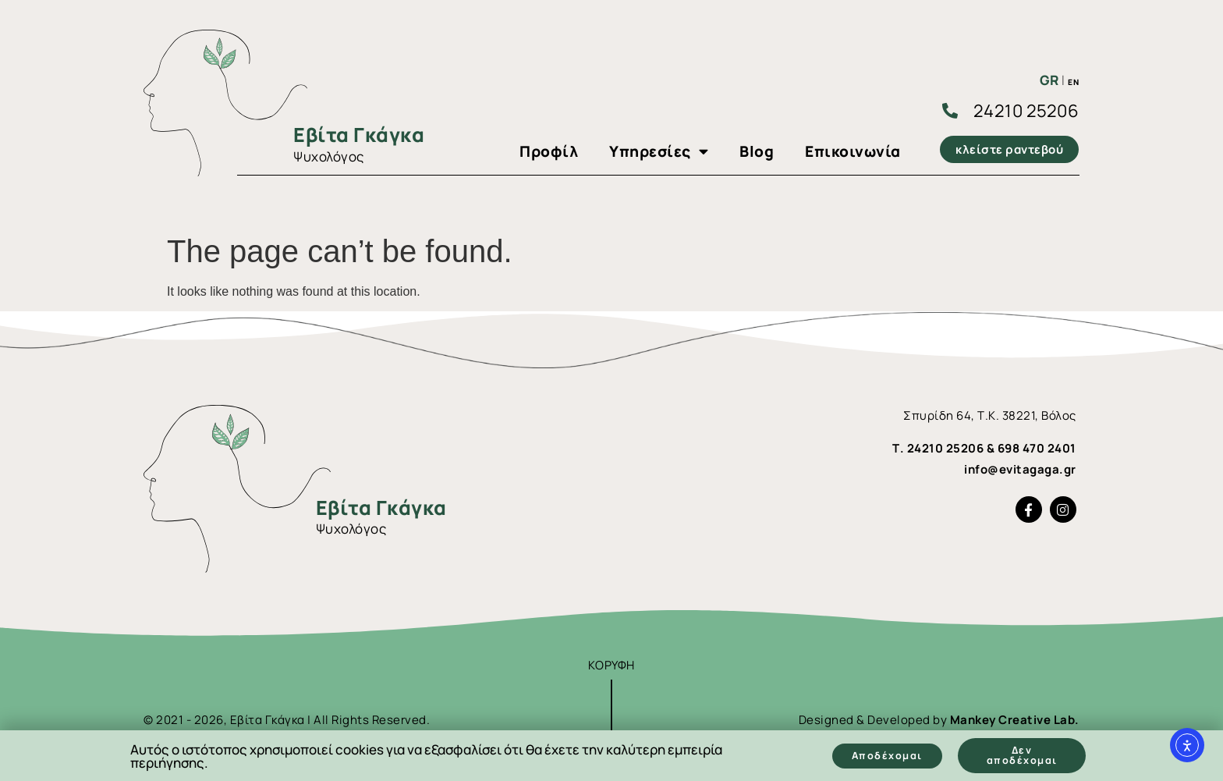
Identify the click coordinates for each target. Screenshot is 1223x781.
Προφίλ (548, 151)
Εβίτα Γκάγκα (358, 134)
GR (1049, 80)
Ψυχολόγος (328, 156)
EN (1073, 81)
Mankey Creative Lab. (1014, 720)
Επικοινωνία (853, 151)
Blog (756, 151)
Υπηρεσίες (658, 151)
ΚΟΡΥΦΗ (611, 665)
